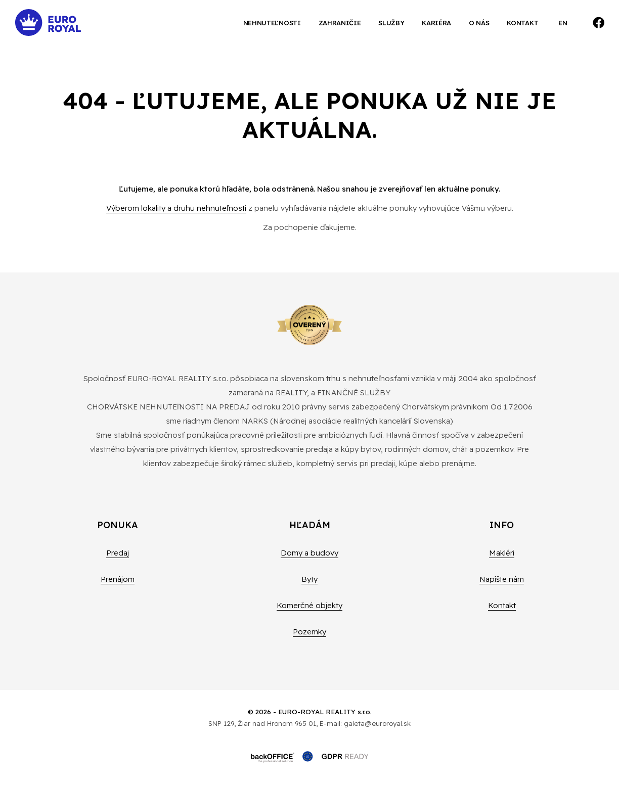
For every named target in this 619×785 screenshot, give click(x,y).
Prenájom (118, 579)
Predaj (117, 553)
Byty (309, 579)
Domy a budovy (309, 553)
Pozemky (309, 631)
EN (562, 23)
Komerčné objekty (309, 605)
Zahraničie (340, 23)
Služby (391, 23)
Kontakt (522, 23)
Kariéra (436, 23)
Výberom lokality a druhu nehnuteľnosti (176, 208)
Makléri (501, 553)
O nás (479, 23)
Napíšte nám (501, 579)
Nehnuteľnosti (272, 23)
